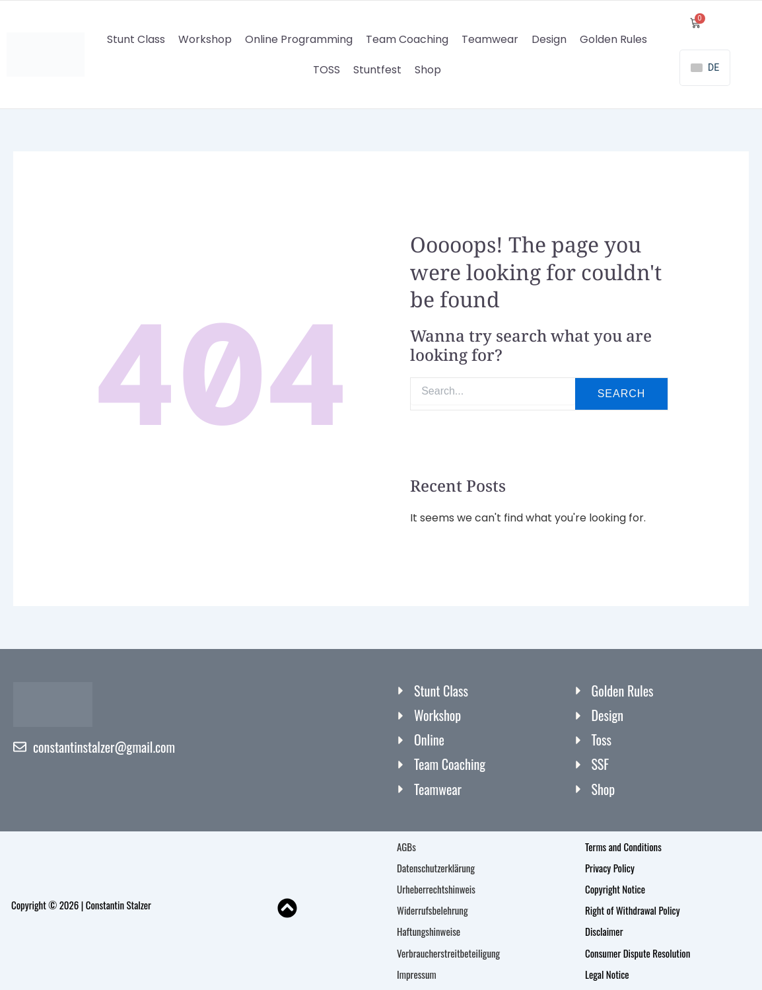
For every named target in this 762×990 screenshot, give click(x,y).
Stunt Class (136, 39)
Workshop (205, 39)
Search (622, 394)
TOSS (326, 69)
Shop (428, 69)
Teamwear (490, 39)
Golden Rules (613, 39)
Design (549, 39)
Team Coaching (407, 39)
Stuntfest (377, 69)
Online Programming (299, 39)
